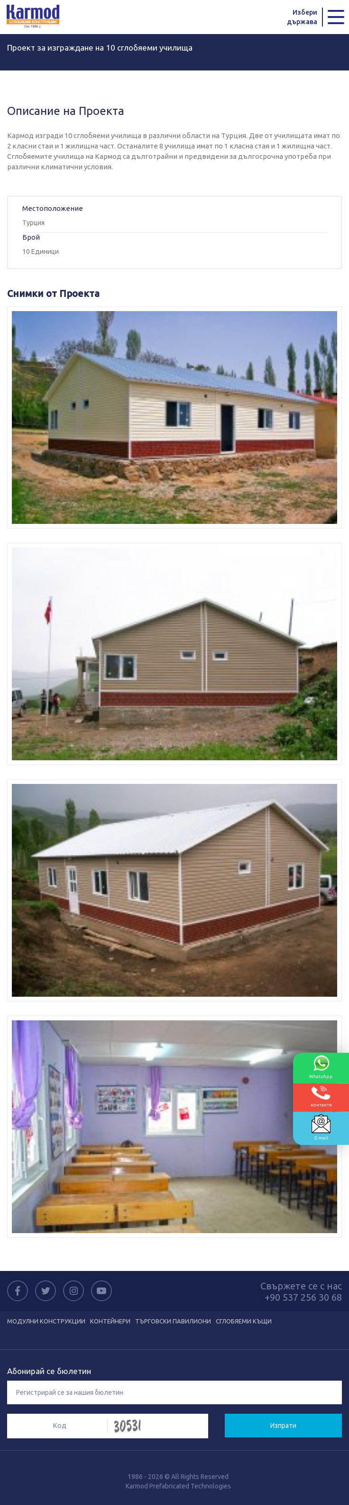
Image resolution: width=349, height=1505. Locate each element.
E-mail (321, 1127)
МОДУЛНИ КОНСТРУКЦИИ (46, 1321)
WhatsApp (321, 1067)
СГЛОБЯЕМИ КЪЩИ (244, 1321)
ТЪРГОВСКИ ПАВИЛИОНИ (173, 1321)
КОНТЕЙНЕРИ (110, 1321)
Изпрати (283, 1425)
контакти (321, 1096)
